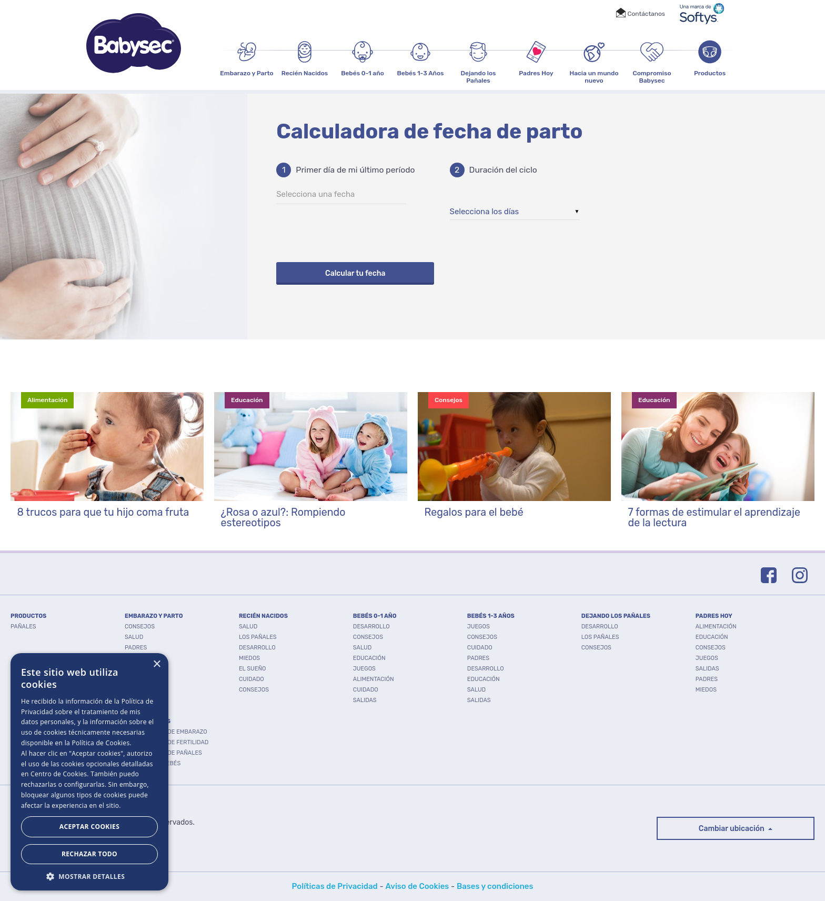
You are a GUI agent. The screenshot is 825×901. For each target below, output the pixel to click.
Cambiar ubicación (732, 828)
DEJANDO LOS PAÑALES (615, 616)
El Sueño (252, 668)
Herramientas (147, 721)
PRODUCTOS (28, 616)
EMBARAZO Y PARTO (154, 616)
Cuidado (137, 658)
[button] (89, 875)
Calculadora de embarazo (166, 731)
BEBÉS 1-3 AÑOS (491, 616)
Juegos (364, 668)
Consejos (140, 626)
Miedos (249, 658)
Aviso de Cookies (417, 886)
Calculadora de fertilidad (166, 742)
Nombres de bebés (152, 763)
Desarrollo (143, 668)
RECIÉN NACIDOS (263, 616)
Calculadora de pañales (163, 752)
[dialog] (89, 771)
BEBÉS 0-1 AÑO (375, 616)
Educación (369, 658)
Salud (134, 637)
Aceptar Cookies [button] (89, 826)
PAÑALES (23, 626)
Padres (136, 647)
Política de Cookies (100, 742)
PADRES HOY (714, 616)
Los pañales (258, 637)
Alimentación (373, 679)
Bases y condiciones (495, 886)
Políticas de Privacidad (335, 886)
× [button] (156, 664)
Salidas (365, 700)
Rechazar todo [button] (89, 853)
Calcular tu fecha (355, 273)
